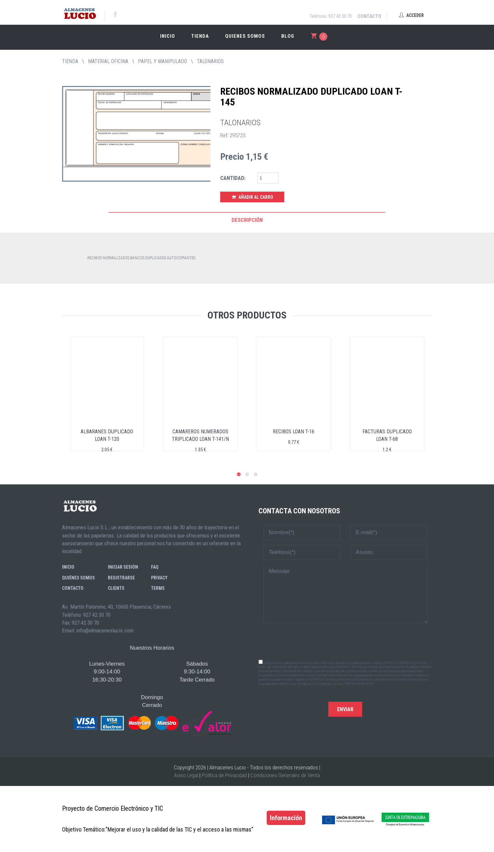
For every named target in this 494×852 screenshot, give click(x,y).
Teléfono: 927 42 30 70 (331, 16)
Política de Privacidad (224, 775)
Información (286, 818)
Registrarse (121, 577)
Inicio (167, 36)
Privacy (159, 577)
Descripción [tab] (247, 220)
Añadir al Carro (252, 197)
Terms (158, 588)
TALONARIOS (210, 61)
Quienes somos (245, 36)
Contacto (369, 16)
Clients (116, 588)
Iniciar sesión (123, 567)
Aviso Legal (186, 775)
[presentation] (345, 641)
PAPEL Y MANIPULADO (162, 61)
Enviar (345, 709)
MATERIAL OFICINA (108, 61)
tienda (70, 61)
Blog (287, 36)
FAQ (154, 567)
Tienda (200, 36)
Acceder (411, 15)
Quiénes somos (78, 577)
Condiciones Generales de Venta (285, 775)
